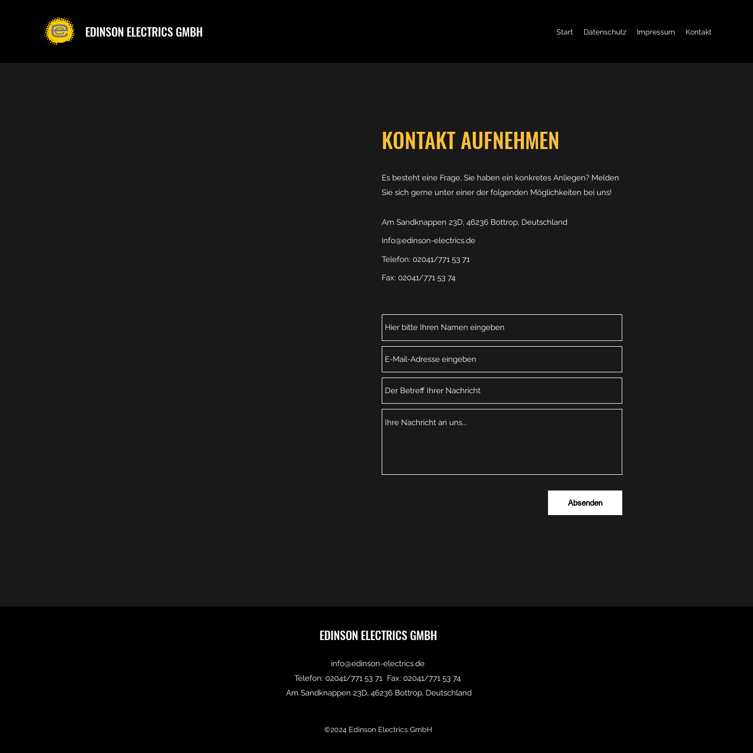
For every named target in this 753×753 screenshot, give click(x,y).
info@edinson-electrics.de (428, 240)
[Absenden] (585, 502)
